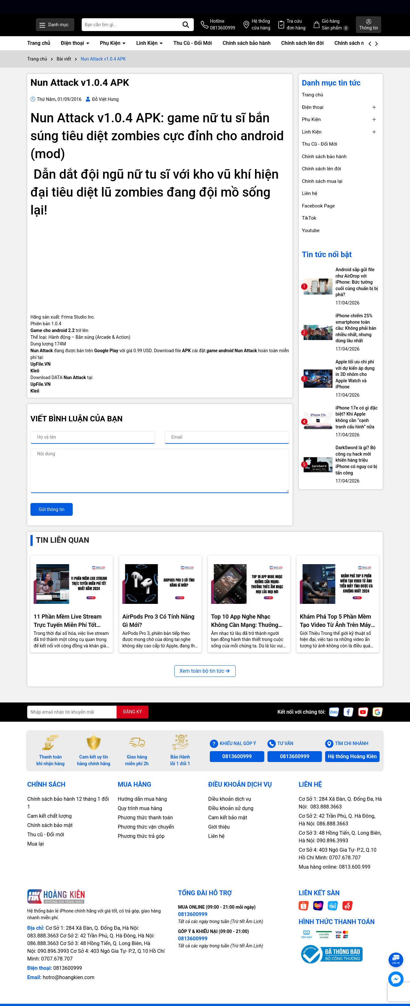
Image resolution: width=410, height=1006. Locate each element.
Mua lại (35, 851)
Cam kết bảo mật (227, 824)
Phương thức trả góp (141, 843)
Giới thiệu (219, 834)
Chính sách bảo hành (247, 50)
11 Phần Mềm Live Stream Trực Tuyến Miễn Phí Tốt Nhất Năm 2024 (68, 627)
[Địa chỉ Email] (87, 718)
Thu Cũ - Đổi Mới (192, 50)
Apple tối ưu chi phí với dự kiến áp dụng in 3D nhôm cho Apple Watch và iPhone (355, 381)
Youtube (311, 237)
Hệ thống (279, 28)
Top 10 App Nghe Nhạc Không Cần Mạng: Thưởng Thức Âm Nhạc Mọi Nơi (244, 627)
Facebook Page (318, 212)
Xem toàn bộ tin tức (205, 678)
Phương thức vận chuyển (146, 834)
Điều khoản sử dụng (230, 815)
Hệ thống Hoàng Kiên (352, 763)
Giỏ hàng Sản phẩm (345, 28)
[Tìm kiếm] (211, 28)
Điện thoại (73, 50)
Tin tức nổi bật (327, 261)
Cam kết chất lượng (49, 823)
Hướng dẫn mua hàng (142, 806)
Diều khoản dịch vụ (229, 806)
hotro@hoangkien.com (68, 984)
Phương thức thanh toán (145, 824)
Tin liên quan (62, 546)
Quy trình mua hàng (140, 815)
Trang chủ (38, 50)
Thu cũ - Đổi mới (45, 841)
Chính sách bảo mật (50, 832)
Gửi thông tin (51, 516)
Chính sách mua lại (356, 50)
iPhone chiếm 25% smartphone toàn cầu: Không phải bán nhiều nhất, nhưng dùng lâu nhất (356, 335)
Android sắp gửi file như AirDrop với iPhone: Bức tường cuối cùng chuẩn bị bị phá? (357, 289)
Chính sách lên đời (302, 50)
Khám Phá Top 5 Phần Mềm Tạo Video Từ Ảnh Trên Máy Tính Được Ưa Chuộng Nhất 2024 (335, 627)
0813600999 (237, 763)
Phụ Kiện (111, 50)
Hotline (244, 28)
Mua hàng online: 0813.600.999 (335, 874)
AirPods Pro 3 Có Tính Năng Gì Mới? (158, 627)
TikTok (309, 225)
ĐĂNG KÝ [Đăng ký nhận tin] (132, 718)
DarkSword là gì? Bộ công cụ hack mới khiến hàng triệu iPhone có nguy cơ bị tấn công (356, 467)
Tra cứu (310, 28)
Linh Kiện (147, 50)
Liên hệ (309, 200)
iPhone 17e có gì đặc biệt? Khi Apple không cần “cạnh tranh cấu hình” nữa (357, 424)
